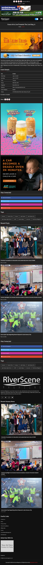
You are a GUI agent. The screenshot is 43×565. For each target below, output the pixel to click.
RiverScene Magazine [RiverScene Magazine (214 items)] (37, 219)
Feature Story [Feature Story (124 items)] (10, 216)
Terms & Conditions (5, 526)
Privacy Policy (3, 523)
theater (14, 89)
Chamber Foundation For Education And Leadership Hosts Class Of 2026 (18, 260)
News (2, 521)
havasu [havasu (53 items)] (16, 216)
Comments (13, 50)
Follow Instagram (6, 204)
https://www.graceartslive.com (19, 87)
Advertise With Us (26, 1)
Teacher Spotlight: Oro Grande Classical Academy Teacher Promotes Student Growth (21, 297)
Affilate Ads (3, 528)
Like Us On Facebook (6, 197)
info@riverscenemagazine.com (7, 558)
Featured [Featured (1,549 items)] (3, 216)
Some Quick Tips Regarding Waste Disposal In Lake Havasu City (16, 334)
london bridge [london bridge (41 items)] (21, 219)
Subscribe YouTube (6, 207)
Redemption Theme (34, 562)
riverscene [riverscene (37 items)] (28, 219)
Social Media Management (6, 532)
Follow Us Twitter (6, 201)
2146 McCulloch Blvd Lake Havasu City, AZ (21, 91)
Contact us (3, 519)
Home (20, 26)
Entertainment (3, 534)
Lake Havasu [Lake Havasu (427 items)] (22, 216)
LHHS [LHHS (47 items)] (15, 219)
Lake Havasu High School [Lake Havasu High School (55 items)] (6, 219)
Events (2, 530)
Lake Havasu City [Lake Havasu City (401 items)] (31, 216)
